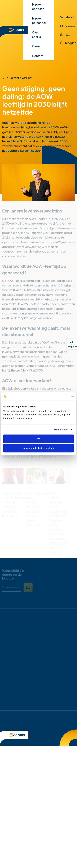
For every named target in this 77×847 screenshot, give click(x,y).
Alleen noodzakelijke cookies (38, 448)
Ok (38, 438)
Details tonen (61, 429)
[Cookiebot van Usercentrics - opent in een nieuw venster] (61, 396)
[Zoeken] (67, 26)
